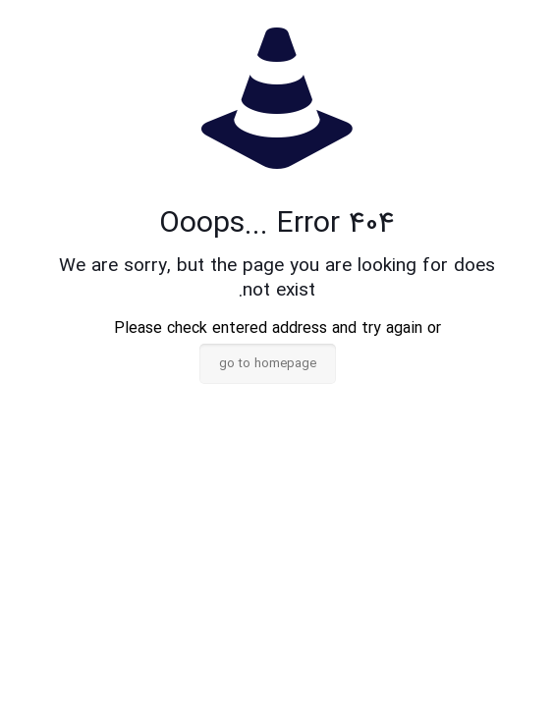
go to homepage (267, 364)
